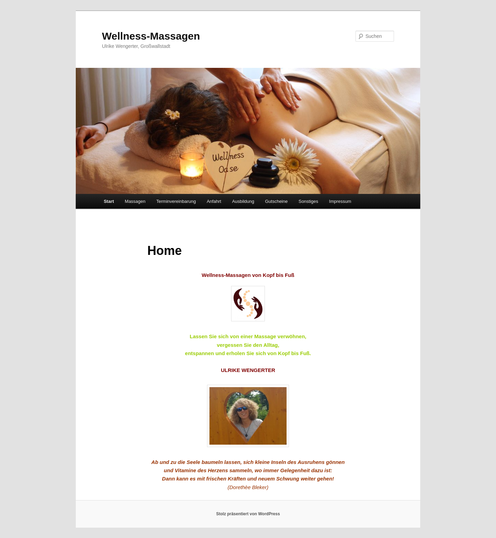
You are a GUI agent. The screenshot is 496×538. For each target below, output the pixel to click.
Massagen (135, 201)
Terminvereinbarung (176, 201)
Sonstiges (308, 201)
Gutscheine (276, 201)
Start (109, 201)
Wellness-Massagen (151, 36)
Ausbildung (243, 201)
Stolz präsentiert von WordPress (248, 513)
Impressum (340, 201)
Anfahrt (214, 201)
